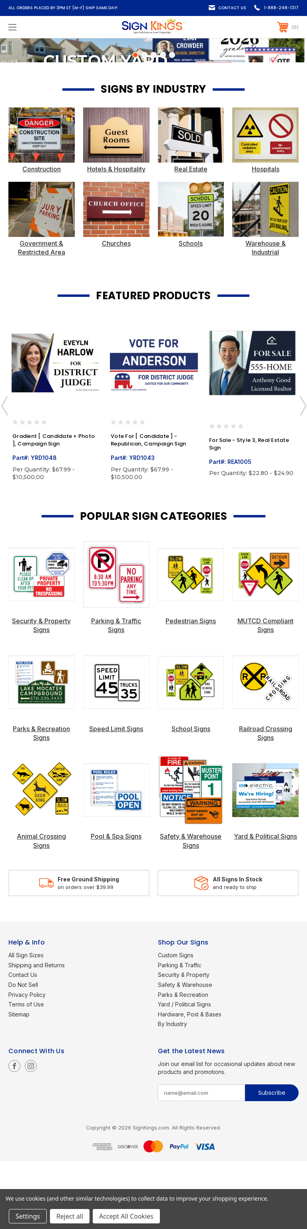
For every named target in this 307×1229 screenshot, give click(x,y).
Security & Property (183, 1043)
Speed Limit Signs (116, 797)
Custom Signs (175, 1023)
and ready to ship (235, 955)
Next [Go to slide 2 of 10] (303, 474)
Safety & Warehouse (185, 1053)
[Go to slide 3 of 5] (154, 123)
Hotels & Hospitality (116, 237)
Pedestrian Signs (190, 689)
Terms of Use (26, 1072)
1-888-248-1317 (281, 8)
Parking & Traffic (179, 1033)
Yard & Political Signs (265, 905)
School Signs (190, 797)
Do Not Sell (23, 1053)
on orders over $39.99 (86, 955)
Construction (41, 237)
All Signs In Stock (237, 947)
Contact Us (232, 8)
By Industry (172, 1092)
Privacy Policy (27, 1062)
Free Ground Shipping (88, 947)
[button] (41, 203)
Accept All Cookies (126, 1216)
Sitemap (19, 1082)
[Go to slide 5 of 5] (172, 123)
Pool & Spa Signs (116, 905)
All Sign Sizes (26, 1023)
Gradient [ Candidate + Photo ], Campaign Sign (53, 508)
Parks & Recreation (183, 1062)
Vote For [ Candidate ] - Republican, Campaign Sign (148, 508)
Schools (191, 311)
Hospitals (265, 237)
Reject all (69, 1216)
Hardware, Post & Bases (189, 1082)
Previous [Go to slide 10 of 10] (4, 474)
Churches (116, 311)
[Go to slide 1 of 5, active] (135, 123)
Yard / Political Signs (184, 1072)
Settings (28, 1216)
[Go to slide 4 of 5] (163, 123)
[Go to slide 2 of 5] (145, 123)
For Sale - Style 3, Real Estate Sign (249, 512)
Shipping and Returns (36, 1033)
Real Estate (190, 237)
